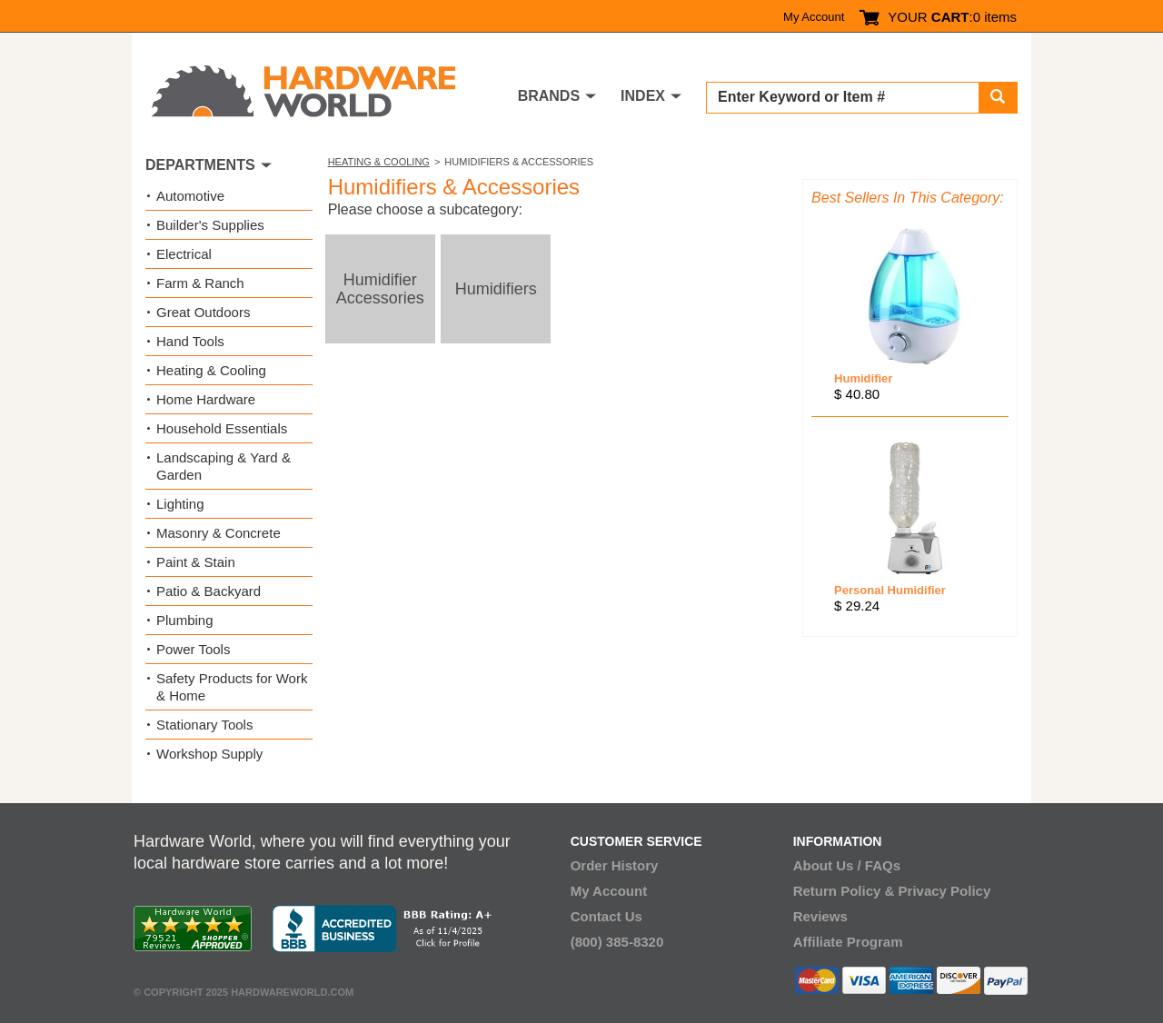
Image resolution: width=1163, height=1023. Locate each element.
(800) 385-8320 (617, 941)
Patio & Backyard (208, 591)
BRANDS (549, 96)
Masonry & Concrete (218, 533)
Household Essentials (221, 428)
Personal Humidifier (890, 590)
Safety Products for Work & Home (231, 686)
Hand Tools (190, 341)
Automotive (190, 196)
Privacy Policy (945, 891)
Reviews (820, 916)
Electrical (184, 254)
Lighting (180, 504)
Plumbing (185, 620)
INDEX (643, 96)
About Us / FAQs (846, 865)
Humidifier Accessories (380, 289)
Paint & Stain (195, 562)
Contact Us (606, 916)
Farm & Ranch (200, 283)
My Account (813, 17)
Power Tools (193, 649)
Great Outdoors (203, 312)
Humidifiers (496, 289)
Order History (615, 865)
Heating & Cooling (379, 161)
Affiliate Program (848, 941)
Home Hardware (205, 399)
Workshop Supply (209, 753)
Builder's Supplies (210, 225)
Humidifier (863, 378)
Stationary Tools (204, 724)
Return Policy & (844, 891)
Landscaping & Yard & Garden (223, 466)
